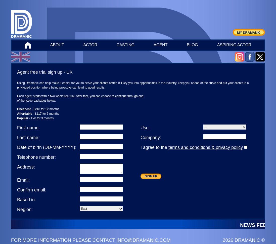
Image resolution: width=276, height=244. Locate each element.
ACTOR (90, 45)
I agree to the (194, 147)
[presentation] (179, 164)
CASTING (125, 45)
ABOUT (57, 45)
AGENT (160, 45)
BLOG (192, 45)
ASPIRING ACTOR (234, 45)
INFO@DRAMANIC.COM (143, 240)
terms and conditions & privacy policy (205, 147)
